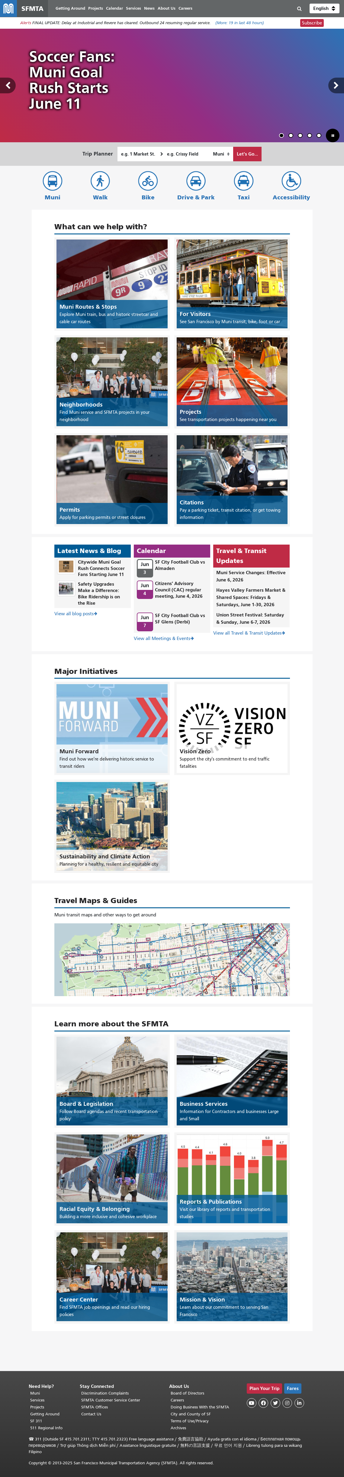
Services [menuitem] (133, 8)
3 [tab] (301, 136)
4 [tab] (311, 136)
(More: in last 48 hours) (239, 23)
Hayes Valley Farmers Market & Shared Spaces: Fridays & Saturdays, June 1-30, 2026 (250, 597)
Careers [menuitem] (185, 8)
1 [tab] (282, 136)
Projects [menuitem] (95, 8)
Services (37, 1400)
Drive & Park (196, 197)
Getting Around (44, 1414)
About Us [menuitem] (166, 8)
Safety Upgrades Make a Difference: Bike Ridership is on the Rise (99, 593)
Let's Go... (247, 154)
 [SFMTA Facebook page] (263, 1403)
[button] (324, 8)
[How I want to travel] (221, 154)
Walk (100, 197)
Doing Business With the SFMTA (200, 1407)
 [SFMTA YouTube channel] (251, 1403)
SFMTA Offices (94, 1407)
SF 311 (36, 1421)
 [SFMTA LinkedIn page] (299, 1403)
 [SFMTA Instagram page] (287, 1403)
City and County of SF (191, 1414)
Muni (52, 197)
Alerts (25, 23)
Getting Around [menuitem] (70, 8)
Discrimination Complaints (105, 1393)
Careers (177, 1400)
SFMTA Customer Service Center (110, 1400)
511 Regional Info (46, 1427)
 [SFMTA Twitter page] (275, 1403)
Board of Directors (187, 1393)
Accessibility (291, 197)
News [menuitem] (149, 8)
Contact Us (91, 1414)
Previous (8, 85)
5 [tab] (320, 136)
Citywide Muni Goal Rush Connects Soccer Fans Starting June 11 (101, 568)
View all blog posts (74, 614)
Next (336, 85)
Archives (178, 1427)
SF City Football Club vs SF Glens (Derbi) (180, 619)
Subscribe (312, 23)
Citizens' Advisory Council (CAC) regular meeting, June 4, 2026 (179, 590)
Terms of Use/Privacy (190, 1421)
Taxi (244, 197)
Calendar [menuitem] (114, 8)
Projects (37, 1407)
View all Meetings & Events (162, 638)
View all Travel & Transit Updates (247, 633)
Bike (148, 197)
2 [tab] (292, 136)
